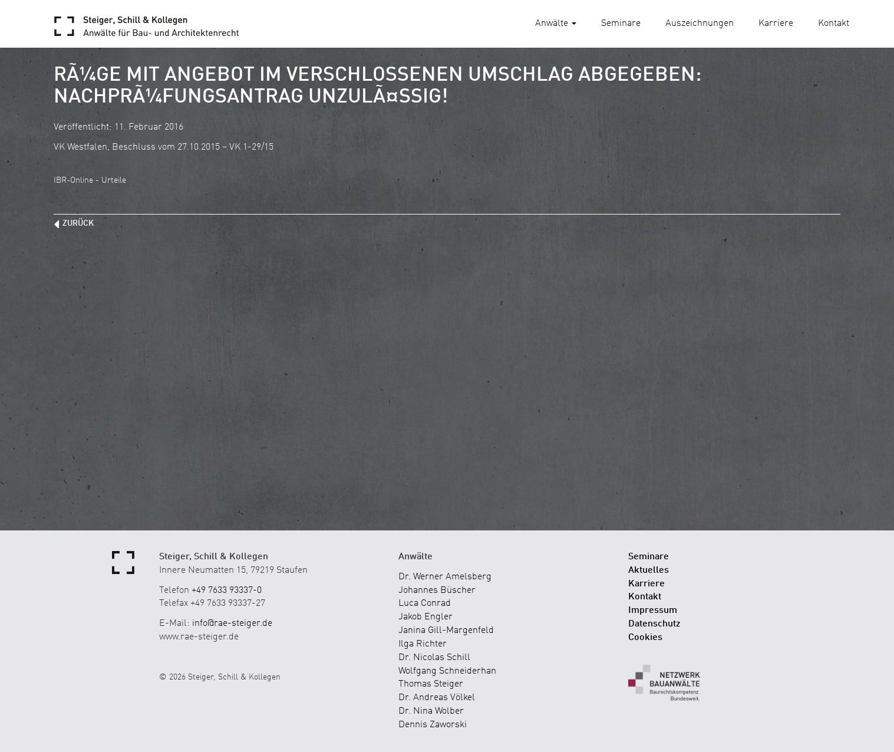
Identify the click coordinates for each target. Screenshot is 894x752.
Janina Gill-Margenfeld (446, 630)
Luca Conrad (424, 603)
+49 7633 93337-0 (227, 590)
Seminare (621, 23)
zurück (78, 223)
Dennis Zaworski (432, 725)
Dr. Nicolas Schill (434, 657)
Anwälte (555, 23)
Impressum (652, 610)
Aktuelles (648, 570)
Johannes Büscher (437, 590)
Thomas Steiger (430, 684)
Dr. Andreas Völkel (436, 697)
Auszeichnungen (699, 23)
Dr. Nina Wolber (431, 711)
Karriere (775, 23)
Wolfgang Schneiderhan (447, 671)
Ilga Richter (422, 644)
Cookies (645, 637)
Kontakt (833, 23)
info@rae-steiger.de (232, 623)
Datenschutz (654, 624)
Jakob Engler (425, 617)
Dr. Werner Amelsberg (444, 577)
